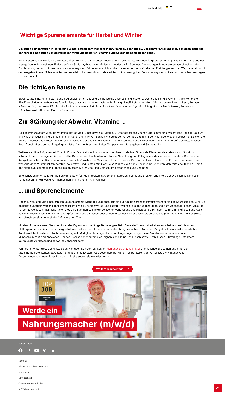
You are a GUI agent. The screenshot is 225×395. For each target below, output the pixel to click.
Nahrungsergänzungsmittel (123, 251)
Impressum (24, 374)
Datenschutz (25, 380)
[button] (199, 9)
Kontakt (152, 9)
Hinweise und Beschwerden (33, 369)
